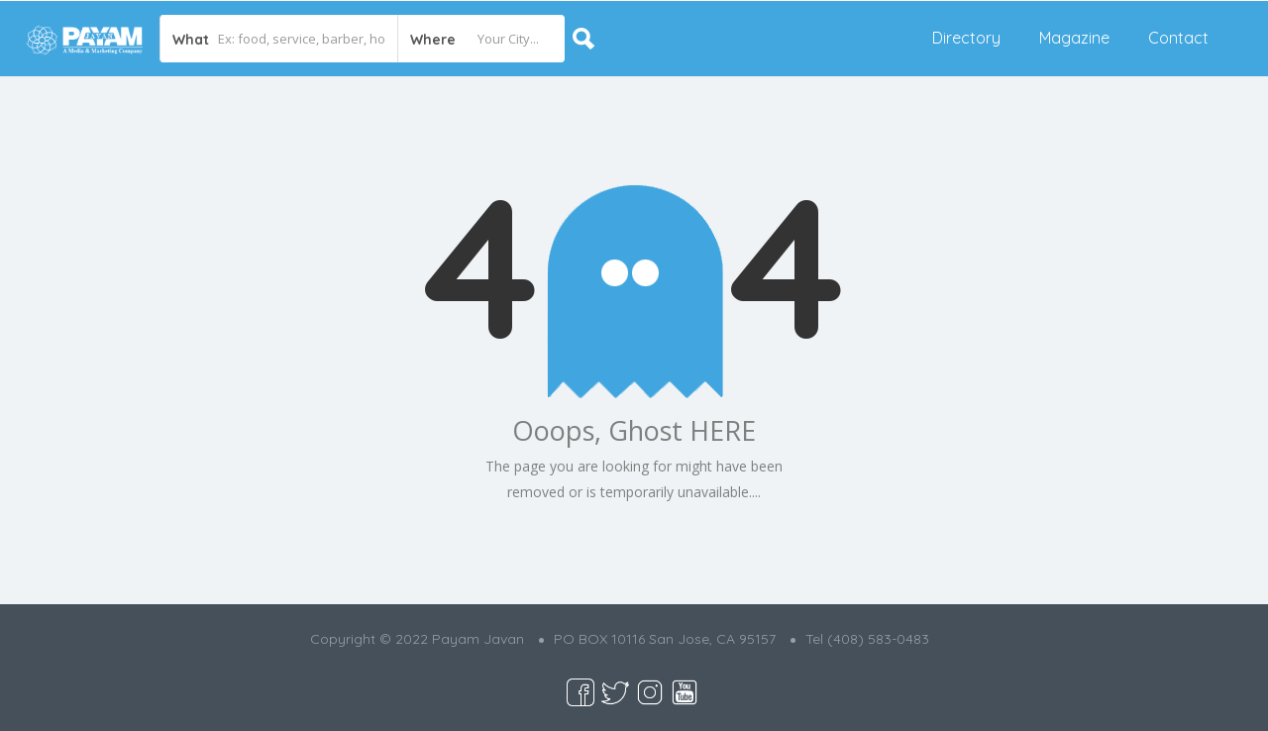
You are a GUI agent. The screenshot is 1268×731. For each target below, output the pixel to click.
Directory (966, 38)
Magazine (1074, 38)
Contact (1178, 38)
